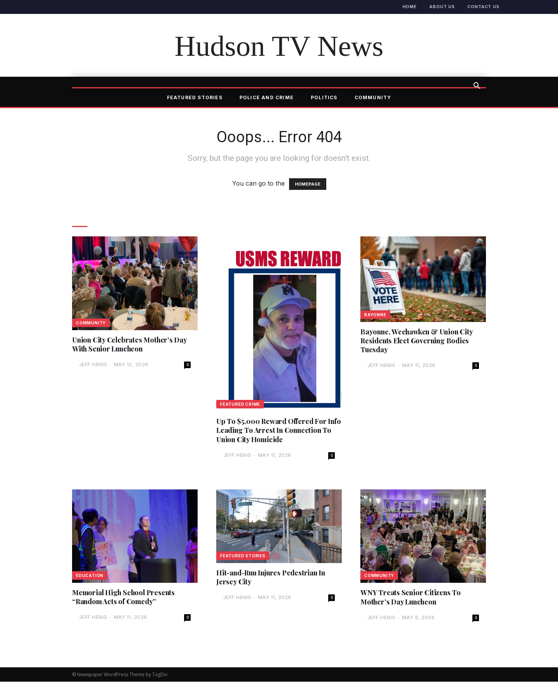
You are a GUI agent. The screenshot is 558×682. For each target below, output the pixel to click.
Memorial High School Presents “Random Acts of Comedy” (123, 597)
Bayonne (375, 314)
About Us (442, 6)
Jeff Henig (93, 365)
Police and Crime (266, 97)
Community (373, 97)
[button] (476, 86)
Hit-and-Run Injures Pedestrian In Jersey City (271, 577)
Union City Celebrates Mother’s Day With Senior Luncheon (129, 344)
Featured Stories (194, 97)
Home (410, 6)
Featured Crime (240, 404)
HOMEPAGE (307, 184)
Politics (324, 97)
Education (89, 575)
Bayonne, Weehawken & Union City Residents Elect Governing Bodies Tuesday (417, 340)
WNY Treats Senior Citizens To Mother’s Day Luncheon (410, 597)
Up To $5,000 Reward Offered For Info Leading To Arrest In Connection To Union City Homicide (276, 430)
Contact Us (483, 6)
